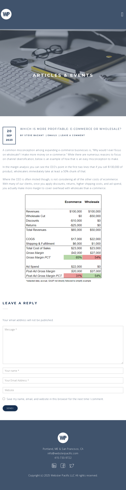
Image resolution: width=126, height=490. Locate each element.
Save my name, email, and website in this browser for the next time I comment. (55, 399)
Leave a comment (73, 135)
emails (52, 135)
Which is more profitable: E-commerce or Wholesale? (71, 129)
